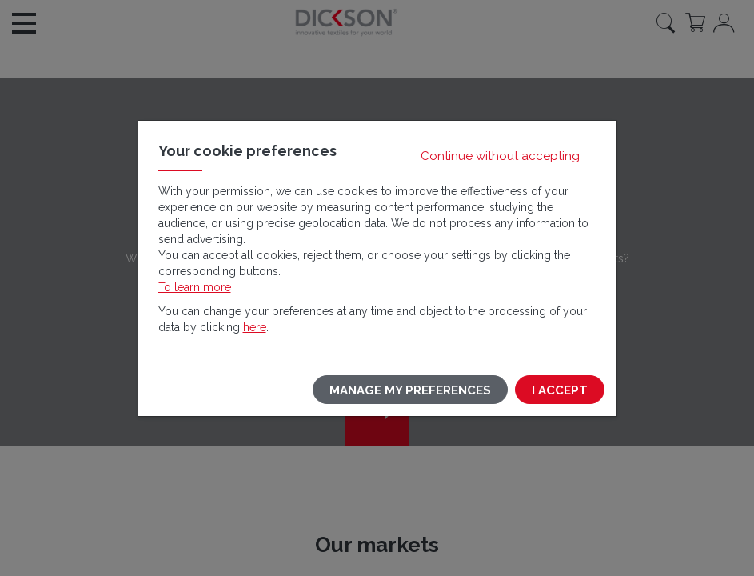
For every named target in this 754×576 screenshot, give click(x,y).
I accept (560, 390)
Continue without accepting (500, 156)
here (254, 327)
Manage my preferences (410, 390)
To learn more (194, 287)
